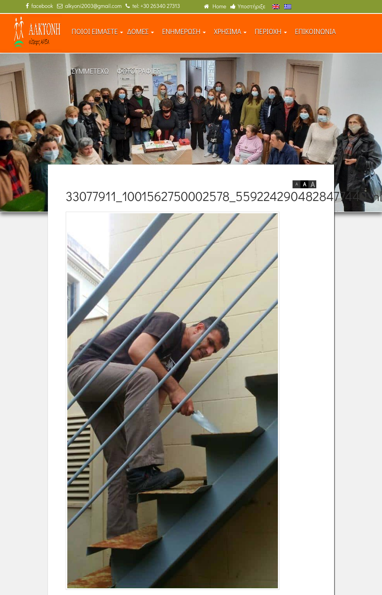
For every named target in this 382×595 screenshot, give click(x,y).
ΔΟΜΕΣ (140, 31)
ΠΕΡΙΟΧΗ (271, 31)
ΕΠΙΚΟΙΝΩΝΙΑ (315, 31)
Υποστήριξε (248, 6)
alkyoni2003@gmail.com (89, 6)
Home (215, 6)
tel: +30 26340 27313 (152, 6)
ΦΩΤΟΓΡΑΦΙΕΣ (138, 71)
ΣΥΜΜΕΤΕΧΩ (90, 71)
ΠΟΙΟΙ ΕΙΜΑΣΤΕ (98, 31)
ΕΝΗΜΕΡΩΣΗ (184, 31)
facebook (39, 6)
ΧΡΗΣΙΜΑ (230, 31)
